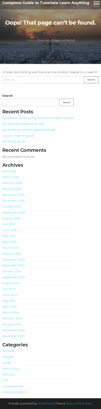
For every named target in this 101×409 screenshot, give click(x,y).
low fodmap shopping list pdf (23, 124)
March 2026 (10, 177)
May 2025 (9, 236)
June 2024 (9, 295)
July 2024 (9, 289)
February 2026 (12, 183)
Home (30, 40)
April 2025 (9, 242)
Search (7, 95)
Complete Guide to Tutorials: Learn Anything (45, 2)
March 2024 (10, 312)
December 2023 (13, 330)
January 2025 (11, 253)
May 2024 (9, 301)
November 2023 (13, 336)
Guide (6, 362)
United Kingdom (14, 392)
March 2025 (10, 248)
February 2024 (12, 318)
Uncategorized (12, 386)
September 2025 (13, 212)
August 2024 (11, 283)
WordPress (45, 403)
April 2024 (9, 306)
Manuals (8, 374)
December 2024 (13, 259)
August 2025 (11, 218)
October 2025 (11, 206)
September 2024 (14, 277)
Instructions (10, 368)
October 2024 (11, 271)
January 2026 (11, 189)
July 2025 (8, 224)
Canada (7, 357)
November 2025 (13, 201)
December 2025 (13, 195)
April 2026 (9, 171)
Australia (8, 351)
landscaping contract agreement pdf (28, 130)
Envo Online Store (79, 403)
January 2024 (11, 324)
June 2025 (9, 230)
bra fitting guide (13, 141)
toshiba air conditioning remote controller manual (38, 118)
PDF (5, 380)
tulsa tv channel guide (18, 135)
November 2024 (13, 265)
